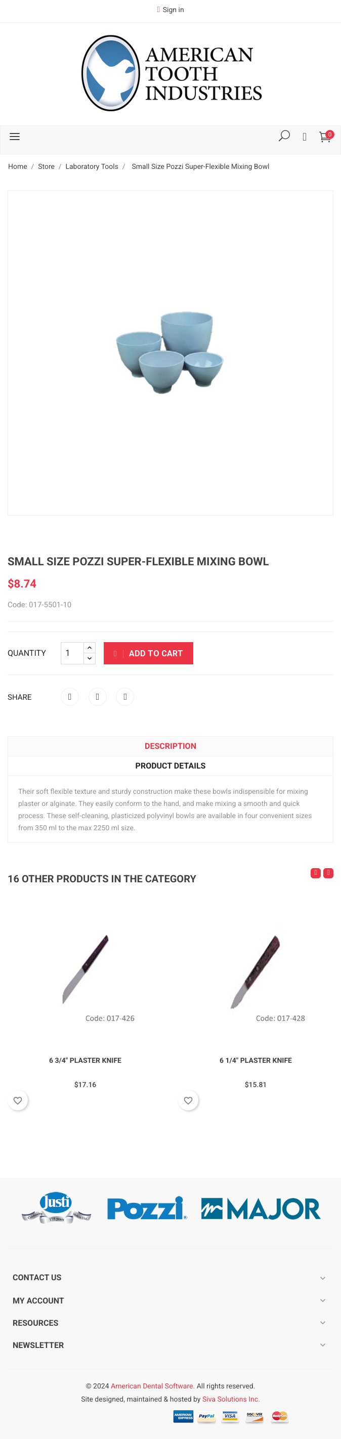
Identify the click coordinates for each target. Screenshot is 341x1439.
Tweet (98, 697)
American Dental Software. (153, 1386)
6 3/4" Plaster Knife (85, 1061)
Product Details (171, 766)
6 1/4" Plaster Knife (256, 1061)
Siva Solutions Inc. (231, 1400)
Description (170, 746)
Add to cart (148, 653)
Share (70, 697)
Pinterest (125, 697)
